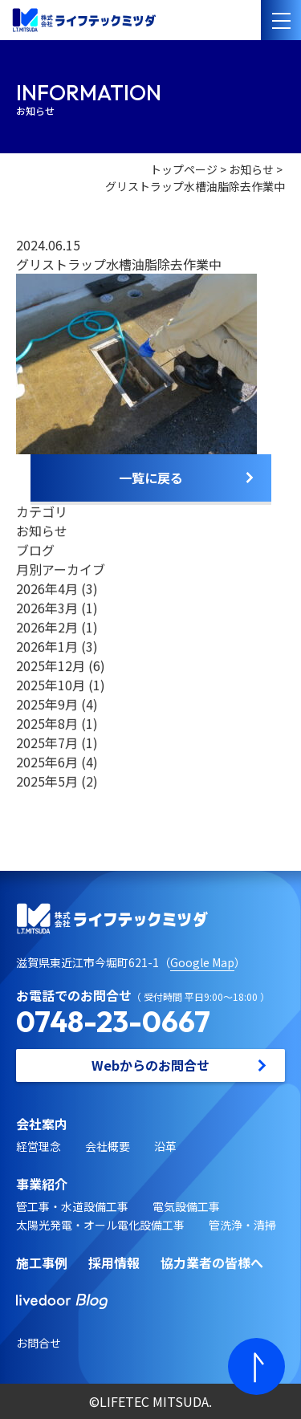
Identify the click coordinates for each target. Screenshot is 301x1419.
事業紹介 (41, 1183)
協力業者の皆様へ (212, 1262)
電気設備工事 (186, 1206)
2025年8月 (47, 723)
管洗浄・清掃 (242, 1225)
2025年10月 (50, 684)
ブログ (35, 549)
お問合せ (38, 1343)
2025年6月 (47, 761)
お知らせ (251, 169)
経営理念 (38, 1146)
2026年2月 (47, 626)
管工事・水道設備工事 (72, 1206)
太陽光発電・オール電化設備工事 (100, 1225)
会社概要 (107, 1146)
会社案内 (41, 1123)
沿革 (165, 1146)
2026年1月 (47, 646)
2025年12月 (50, 665)
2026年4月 (47, 588)
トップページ (184, 169)
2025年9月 (47, 704)
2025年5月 (47, 781)
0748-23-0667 (113, 1021)
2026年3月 (47, 607)
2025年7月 (47, 742)
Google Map (202, 962)
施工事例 (41, 1262)
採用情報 (114, 1262)
